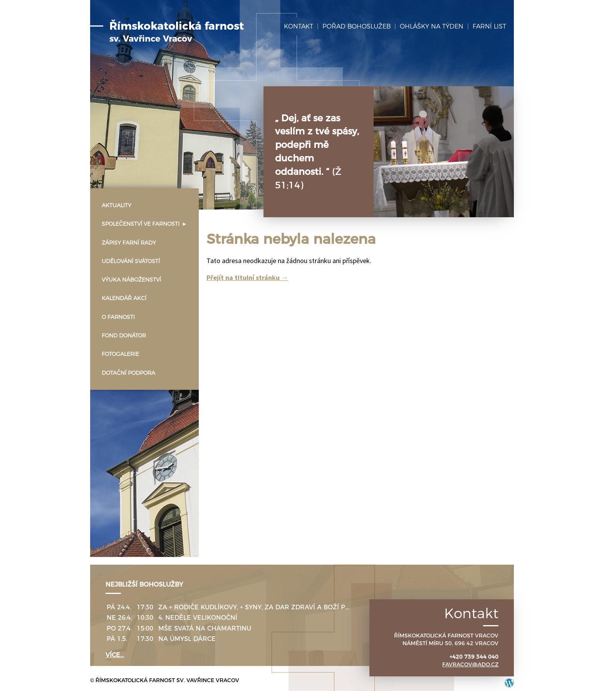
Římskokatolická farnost (176, 32)
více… (115, 655)
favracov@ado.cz (470, 664)
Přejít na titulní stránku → (247, 277)
